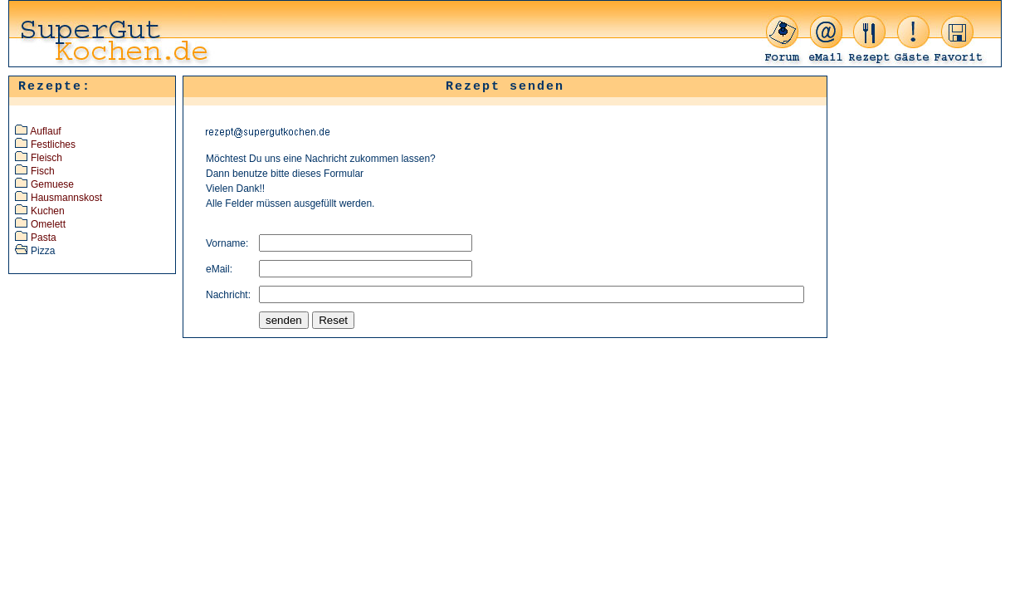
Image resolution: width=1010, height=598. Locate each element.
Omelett (48, 224)
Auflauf (45, 131)
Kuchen (48, 211)
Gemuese (52, 184)
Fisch (43, 171)
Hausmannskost (66, 197)
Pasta (43, 237)
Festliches (53, 144)
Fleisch (46, 158)
